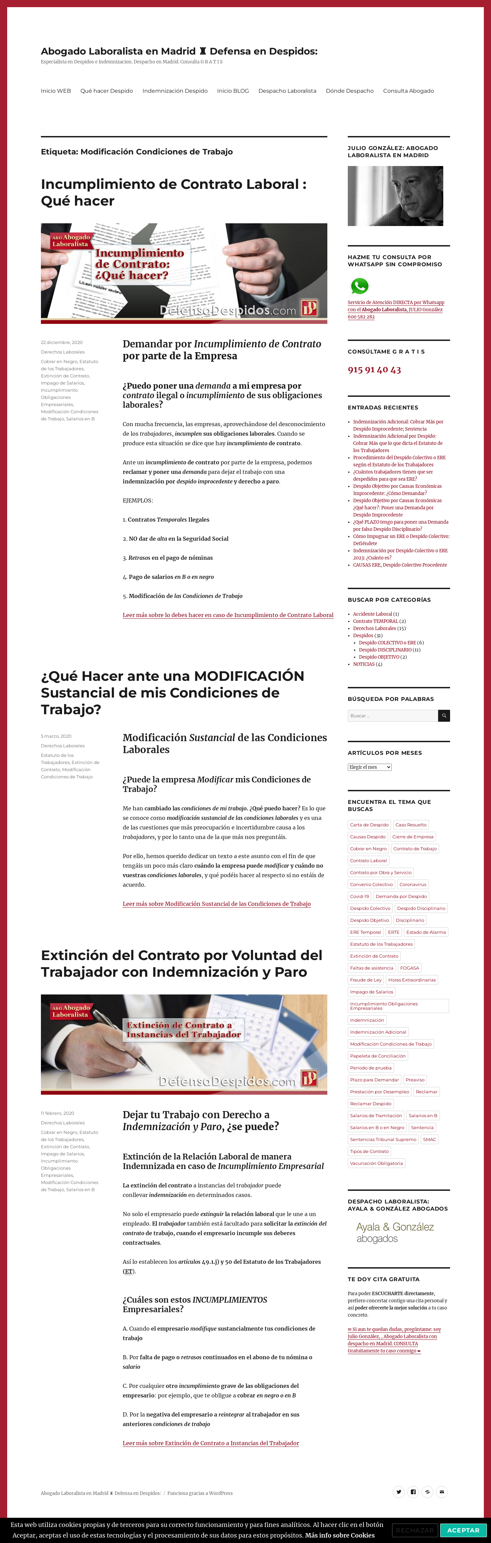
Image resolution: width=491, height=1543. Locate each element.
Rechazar (415, 1530)
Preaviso (415, 1079)
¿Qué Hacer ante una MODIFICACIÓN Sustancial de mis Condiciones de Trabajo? (172, 693)
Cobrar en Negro (59, 361)
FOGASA (409, 968)
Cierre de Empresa (413, 836)
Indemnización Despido (175, 91)
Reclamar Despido (370, 1103)
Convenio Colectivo (371, 884)
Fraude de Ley (366, 980)
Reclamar (426, 1091)
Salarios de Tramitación (376, 1115)
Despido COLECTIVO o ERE (387, 643)
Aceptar (463, 1530)
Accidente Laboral (372, 614)
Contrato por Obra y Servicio (381, 872)
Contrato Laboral (368, 860)
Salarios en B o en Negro (377, 1127)
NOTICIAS (364, 664)
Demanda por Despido (401, 896)
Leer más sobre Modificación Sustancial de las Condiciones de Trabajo (217, 903)
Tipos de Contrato (369, 1151)
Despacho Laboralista (287, 91)
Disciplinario (410, 920)
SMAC (429, 1139)
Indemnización (367, 1020)
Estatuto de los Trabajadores (381, 944)
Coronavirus (413, 884)
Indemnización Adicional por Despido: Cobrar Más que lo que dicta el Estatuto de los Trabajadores (398, 443)
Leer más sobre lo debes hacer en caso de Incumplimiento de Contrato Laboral (228, 615)
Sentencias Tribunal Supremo (383, 1139)
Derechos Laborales (63, 352)
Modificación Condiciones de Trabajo (391, 1044)
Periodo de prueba (371, 1067)
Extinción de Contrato (65, 375)
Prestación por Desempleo (379, 1091)
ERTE (394, 932)
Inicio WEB (56, 91)
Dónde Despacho (350, 91)
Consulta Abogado (408, 91)
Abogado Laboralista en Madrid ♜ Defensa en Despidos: (179, 51)
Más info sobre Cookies (340, 1535)
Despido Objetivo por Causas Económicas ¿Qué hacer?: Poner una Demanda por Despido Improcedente (397, 508)
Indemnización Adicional (378, 1032)
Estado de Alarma (426, 932)
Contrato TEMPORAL (375, 621)
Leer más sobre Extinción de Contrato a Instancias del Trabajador (211, 1443)
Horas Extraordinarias (412, 980)
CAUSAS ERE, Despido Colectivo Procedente (400, 565)
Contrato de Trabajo (415, 848)
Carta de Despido (369, 824)
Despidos (363, 636)
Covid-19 (359, 896)
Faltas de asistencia (371, 968)
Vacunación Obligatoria (376, 1163)
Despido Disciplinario (421, 908)
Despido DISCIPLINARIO (385, 650)
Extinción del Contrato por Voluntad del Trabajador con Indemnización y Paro (182, 963)
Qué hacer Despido (106, 91)
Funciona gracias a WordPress (200, 1493)
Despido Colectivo (370, 908)
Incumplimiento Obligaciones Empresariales (59, 397)
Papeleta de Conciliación (378, 1056)
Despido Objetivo (369, 920)
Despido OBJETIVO (379, 657)
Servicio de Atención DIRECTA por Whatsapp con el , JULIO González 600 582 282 (396, 297)
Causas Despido (368, 836)
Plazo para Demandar (374, 1079)
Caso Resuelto (411, 824)
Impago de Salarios (62, 383)
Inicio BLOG (233, 91)
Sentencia (422, 1127)
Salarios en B (80, 418)
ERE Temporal (365, 932)
